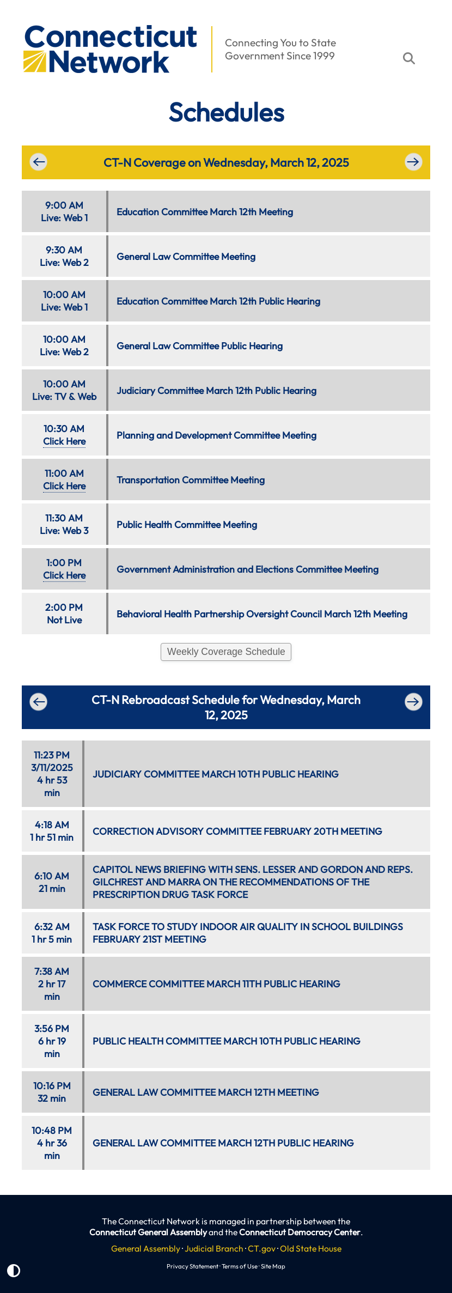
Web (86, 396)
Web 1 (75, 217)
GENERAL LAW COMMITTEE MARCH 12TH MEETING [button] (206, 1092)
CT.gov (262, 1248)
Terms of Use (240, 1266)
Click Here (64, 441)
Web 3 (75, 530)
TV (60, 396)
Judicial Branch (214, 1248)
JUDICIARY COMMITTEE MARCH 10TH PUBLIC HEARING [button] (216, 774)
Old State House (310, 1248)
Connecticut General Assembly (148, 1232)
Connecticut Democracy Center (300, 1232)
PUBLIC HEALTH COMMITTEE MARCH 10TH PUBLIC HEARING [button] (227, 1041)
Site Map (273, 1266)
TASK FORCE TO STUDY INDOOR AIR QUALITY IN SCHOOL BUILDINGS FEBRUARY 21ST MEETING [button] (248, 932)
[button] (17, 19)
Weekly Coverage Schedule (226, 651)
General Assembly (145, 1248)
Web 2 (75, 262)
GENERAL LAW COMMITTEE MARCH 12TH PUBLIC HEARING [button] (223, 1143)
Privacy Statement (192, 1266)
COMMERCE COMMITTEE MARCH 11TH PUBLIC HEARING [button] (216, 984)
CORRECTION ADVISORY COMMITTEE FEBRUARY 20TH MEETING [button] (237, 831)
